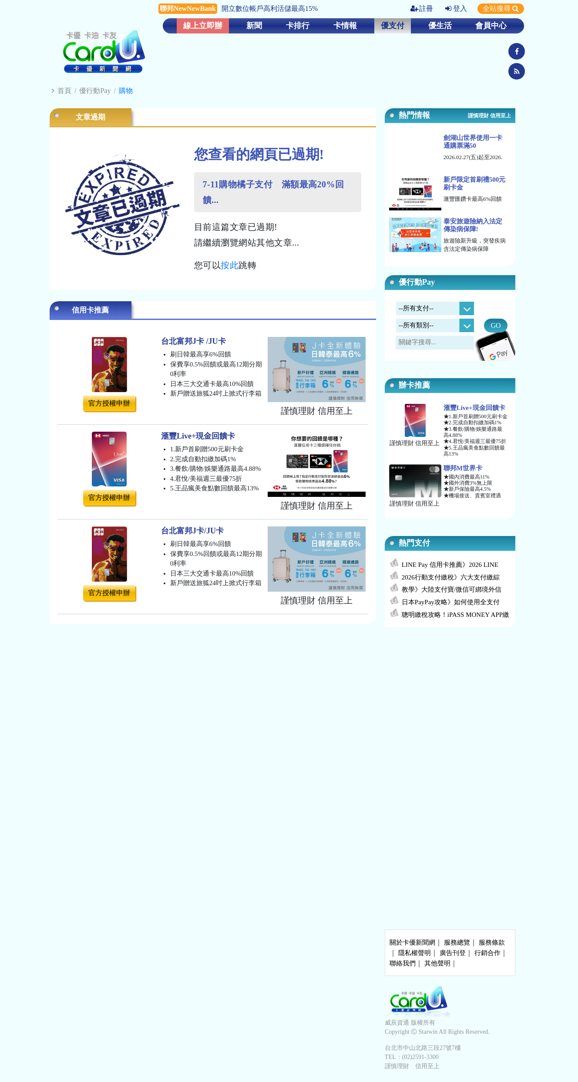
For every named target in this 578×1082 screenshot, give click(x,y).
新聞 (254, 25)
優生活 (440, 25)
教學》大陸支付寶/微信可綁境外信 (451, 589)
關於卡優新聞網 (412, 942)
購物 (126, 90)
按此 (230, 265)
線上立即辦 (202, 25)
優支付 (392, 25)
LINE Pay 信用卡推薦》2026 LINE (450, 564)
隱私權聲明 (414, 952)
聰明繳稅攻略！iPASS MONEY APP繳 (455, 614)
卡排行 (297, 25)
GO (496, 325)
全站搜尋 (501, 8)
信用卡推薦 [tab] (90, 310)
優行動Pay (95, 90)
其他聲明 (437, 963)
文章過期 (90, 117)
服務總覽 (457, 942)
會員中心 (491, 25)
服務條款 (492, 942)
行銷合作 (487, 952)
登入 (456, 8)
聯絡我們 (403, 963)
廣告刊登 (453, 952)
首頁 (64, 90)
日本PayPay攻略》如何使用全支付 (451, 602)
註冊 (421, 8)
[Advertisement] (450, 698)
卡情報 (345, 25)
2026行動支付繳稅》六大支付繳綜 (451, 577)
